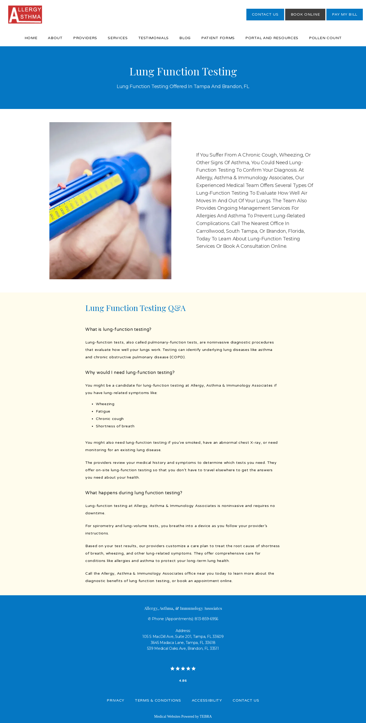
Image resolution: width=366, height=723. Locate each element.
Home (31, 38)
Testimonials (153, 38)
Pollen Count (325, 38)
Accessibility (207, 700)
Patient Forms (218, 38)
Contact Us (246, 700)
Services (118, 38)
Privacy (115, 700)
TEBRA (206, 717)
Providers (85, 38)
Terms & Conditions (158, 700)
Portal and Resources (271, 38)
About (55, 38)
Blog (185, 38)
